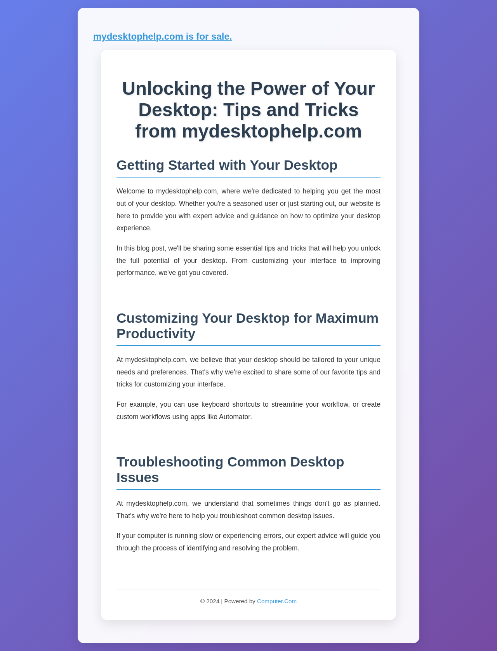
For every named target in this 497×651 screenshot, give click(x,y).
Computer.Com (277, 601)
